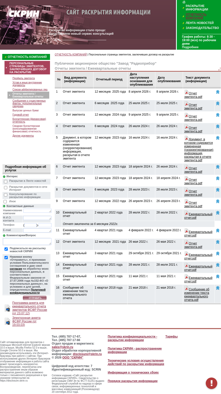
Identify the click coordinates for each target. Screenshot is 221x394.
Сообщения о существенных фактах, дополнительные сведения (29, 103)
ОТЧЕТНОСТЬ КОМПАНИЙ (196, 16)
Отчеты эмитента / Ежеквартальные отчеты (27, 95)
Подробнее (190, 47)
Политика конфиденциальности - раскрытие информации (132, 338)
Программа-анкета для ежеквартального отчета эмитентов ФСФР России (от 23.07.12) (29, 308)
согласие (16, 268)
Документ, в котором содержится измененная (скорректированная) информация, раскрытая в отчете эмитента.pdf (198, 150)
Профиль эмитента (23, 78)
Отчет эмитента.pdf (193, 95)
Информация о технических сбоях (133, 372)
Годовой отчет (20, 114)
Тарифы (172, 336)
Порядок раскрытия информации (133, 381)
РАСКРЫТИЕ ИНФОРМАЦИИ (197, 7)
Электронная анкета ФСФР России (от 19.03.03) (26, 321)
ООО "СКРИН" (72, 357)
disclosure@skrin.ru (87, 354)
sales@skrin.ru (62, 347)
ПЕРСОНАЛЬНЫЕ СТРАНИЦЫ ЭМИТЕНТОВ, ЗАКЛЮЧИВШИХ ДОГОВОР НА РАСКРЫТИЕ (28, 68)
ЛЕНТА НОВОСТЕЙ (200, 23)
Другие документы (23, 135)
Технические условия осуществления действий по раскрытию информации (136, 362)
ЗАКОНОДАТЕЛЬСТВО (202, 28)
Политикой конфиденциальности (28, 291)
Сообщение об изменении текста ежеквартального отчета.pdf (196, 295)
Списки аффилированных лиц (30, 89)
